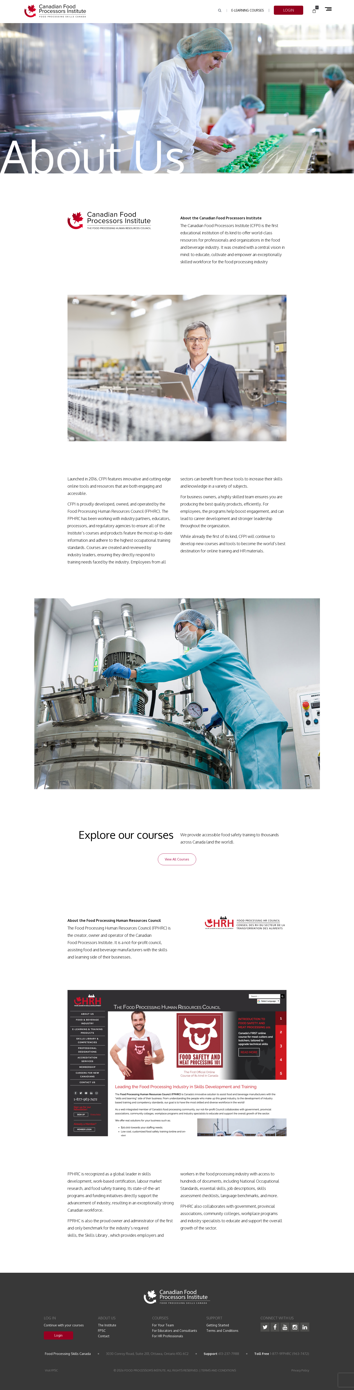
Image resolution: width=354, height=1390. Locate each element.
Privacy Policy (300, 1370)
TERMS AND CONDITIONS (218, 1370)
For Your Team (163, 1325)
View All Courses (177, 859)
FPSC (102, 1330)
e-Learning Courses (247, 10)
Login (58, 1335)
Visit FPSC (51, 1370)
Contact (103, 1336)
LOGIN (288, 10)
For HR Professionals (167, 1336)
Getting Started (217, 1325)
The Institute (107, 1325)
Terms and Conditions (222, 1330)
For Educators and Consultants (174, 1330)
